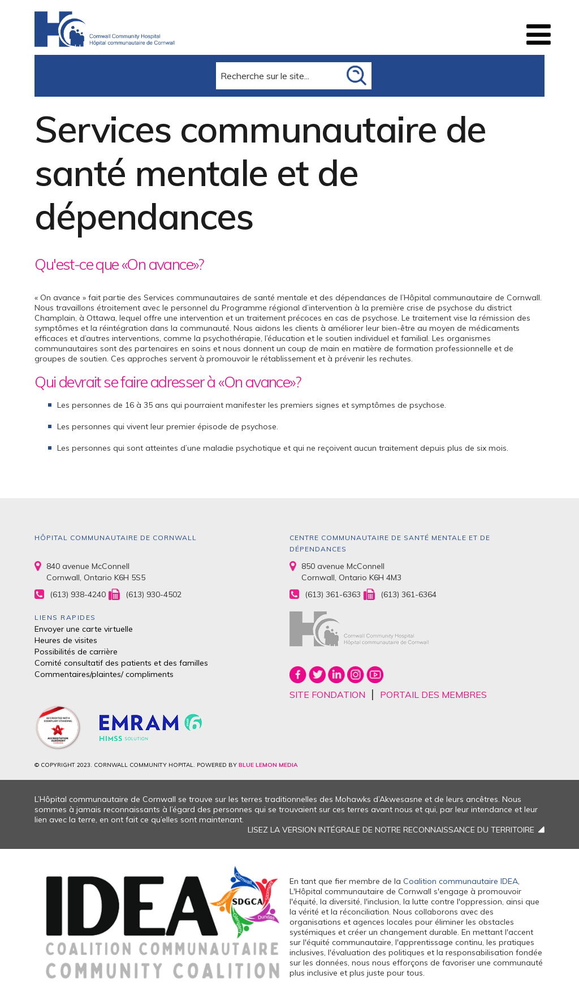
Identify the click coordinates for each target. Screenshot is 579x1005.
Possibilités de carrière (76, 651)
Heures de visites (65, 640)
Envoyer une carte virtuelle (83, 629)
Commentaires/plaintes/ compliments (104, 674)
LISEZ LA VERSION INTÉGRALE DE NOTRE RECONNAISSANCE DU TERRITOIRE (391, 830)
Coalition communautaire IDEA (460, 881)
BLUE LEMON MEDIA (268, 765)
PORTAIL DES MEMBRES (433, 694)
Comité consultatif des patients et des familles (121, 663)
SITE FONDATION (327, 694)
